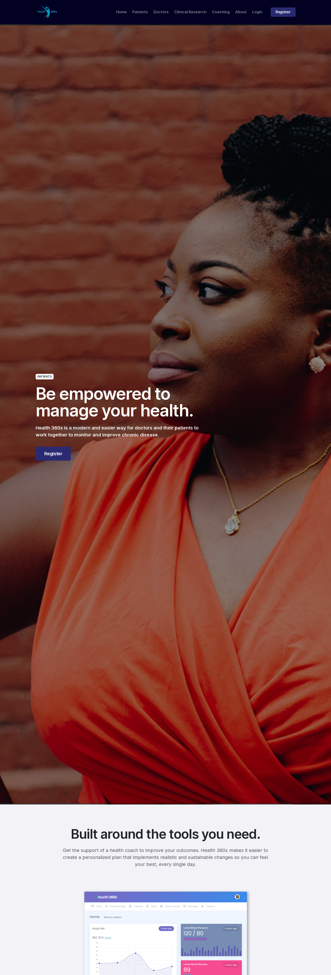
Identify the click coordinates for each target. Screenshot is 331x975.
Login (257, 12)
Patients (140, 12)
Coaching (221, 12)
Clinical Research (190, 12)
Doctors (161, 12)
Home (121, 12)
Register (283, 12)
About (241, 12)
